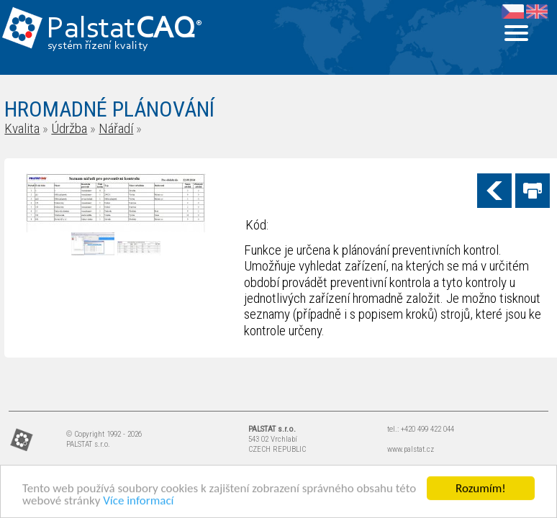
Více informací (138, 501)
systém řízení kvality (98, 46)
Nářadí (116, 128)
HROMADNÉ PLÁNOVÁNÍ (109, 109)
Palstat (124, 29)
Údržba (69, 128)
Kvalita (22, 128)
